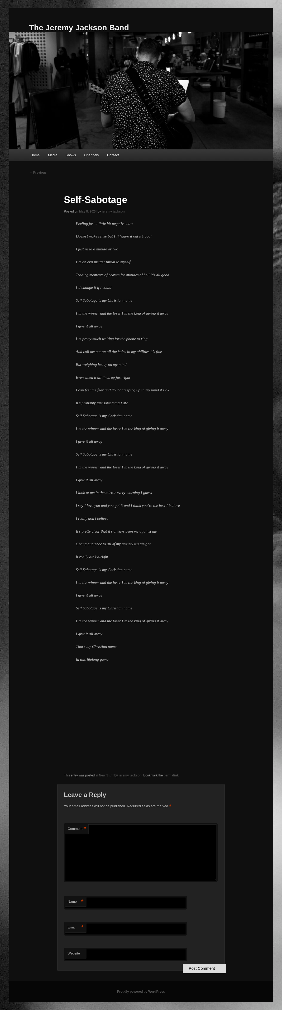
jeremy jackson (113, 211)
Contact (113, 155)
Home (35, 155)
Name (75, 902)
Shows (71, 155)
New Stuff (106, 775)
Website (74, 953)
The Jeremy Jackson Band (79, 27)
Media (52, 155)
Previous (38, 172)
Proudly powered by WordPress (141, 991)
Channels (91, 155)
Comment (77, 829)
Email (75, 927)
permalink (171, 775)
